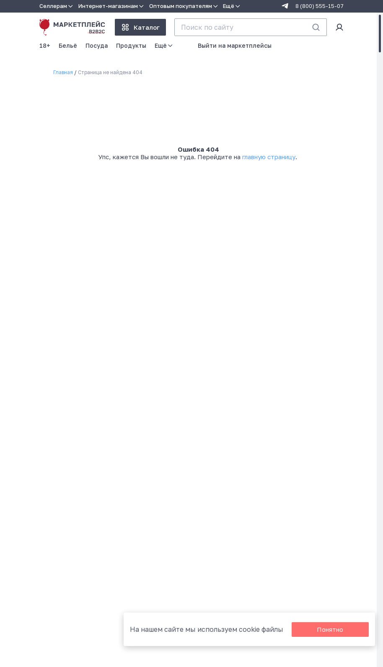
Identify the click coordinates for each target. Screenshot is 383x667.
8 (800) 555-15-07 (319, 6)
